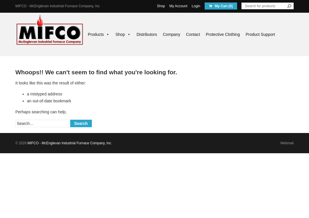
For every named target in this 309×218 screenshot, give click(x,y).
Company (171, 34)
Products (99, 34)
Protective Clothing (223, 34)
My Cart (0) (223, 6)
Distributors (147, 34)
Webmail (287, 143)
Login (196, 6)
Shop (161, 6)
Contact (193, 34)
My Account (178, 6)
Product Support (260, 34)
